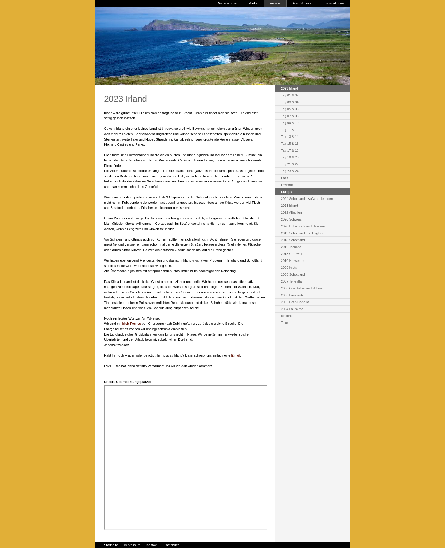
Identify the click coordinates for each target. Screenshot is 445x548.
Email (235, 355)
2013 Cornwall (291, 254)
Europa (275, 3)
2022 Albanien (291, 212)
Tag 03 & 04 (290, 102)
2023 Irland (289, 205)
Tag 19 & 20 (290, 157)
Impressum (132, 545)
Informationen (334, 3)
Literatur (287, 185)
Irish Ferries (131, 323)
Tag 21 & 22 (290, 164)
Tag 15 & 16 (290, 143)
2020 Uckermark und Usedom (303, 226)
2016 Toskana (291, 247)
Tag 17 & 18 (290, 150)
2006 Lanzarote (292, 295)
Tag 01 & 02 (290, 95)
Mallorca (287, 316)
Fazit (284, 178)
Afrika (253, 3)
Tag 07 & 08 (290, 116)
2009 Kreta (289, 267)
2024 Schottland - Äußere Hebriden (307, 198)
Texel (285, 322)
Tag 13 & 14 (290, 136)
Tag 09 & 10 (290, 123)
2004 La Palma (292, 309)
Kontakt (151, 545)
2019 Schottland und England (302, 233)
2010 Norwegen (292, 260)
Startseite (111, 545)
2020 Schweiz (291, 219)
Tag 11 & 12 (290, 130)
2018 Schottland (293, 240)
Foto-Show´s (302, 3)
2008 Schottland (293, 274)
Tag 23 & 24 (290, 171)
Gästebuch (171, 545)
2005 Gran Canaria (295, 302)
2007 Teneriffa (291, 281)
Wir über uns (227, 3)
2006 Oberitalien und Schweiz (303, 288)
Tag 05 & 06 (290, 109)
